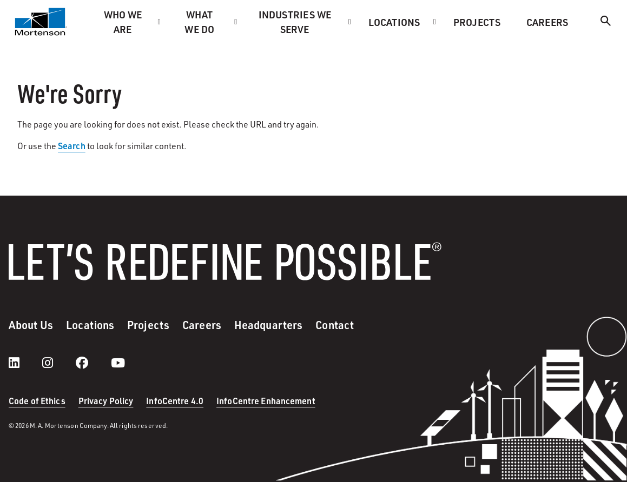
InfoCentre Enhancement (265, 400)
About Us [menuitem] (31, 325)
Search (71, 145)
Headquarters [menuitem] (268, 325)
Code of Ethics (37, 400)
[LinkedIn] (25, 362)
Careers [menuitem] (547, 22)
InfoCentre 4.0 (174, 400)
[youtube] (118, 362)
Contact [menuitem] (334, 325)
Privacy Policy (106, 400)
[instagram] (58, 362)
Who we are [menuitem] (123, 22)
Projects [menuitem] (476, 22)
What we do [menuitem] (199, 22)
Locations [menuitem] (394, 22)
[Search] (605, 22)
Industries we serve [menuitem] (295, 22)
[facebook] (93, 362)
